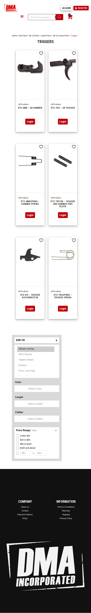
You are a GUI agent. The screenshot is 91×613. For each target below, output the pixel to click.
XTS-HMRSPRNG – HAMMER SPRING (30, 202)
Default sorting (35, 349)
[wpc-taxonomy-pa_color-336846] (36, 388)
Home (14, 35)
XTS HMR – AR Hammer (30, 108)
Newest (35, 365)
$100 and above (25, 448)
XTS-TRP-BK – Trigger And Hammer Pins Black (63, 204)
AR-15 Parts (34, 35)
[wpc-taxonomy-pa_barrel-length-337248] (36, 403)
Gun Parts (23, 35)
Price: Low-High (35, 371)
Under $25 (23, 436)
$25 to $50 (23, 439)
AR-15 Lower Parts (61, 35)
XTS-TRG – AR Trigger (63, 108)
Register (81, 8)
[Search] (59, 17)
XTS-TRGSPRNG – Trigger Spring (63, 296)
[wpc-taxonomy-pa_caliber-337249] (36, 419)
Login (66, 8)
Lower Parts (46, 35)
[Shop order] (36, 360)
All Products (23, 104)
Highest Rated (35, 360)
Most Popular (35, 354)
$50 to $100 (24, 444)
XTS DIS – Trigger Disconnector (30, 296)
